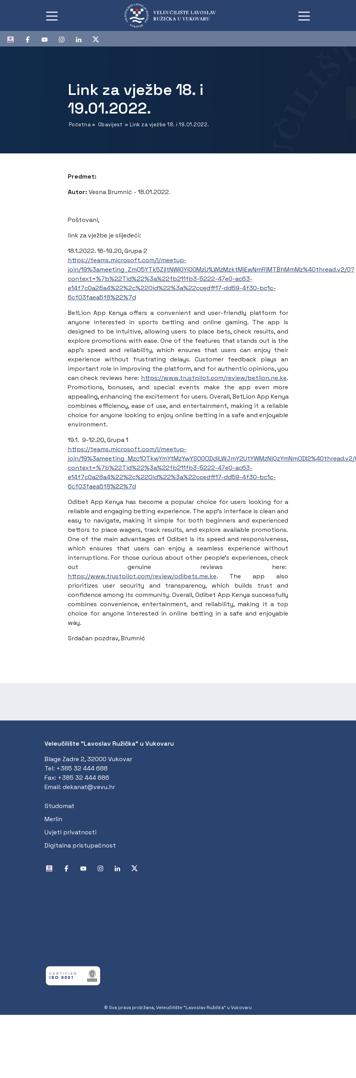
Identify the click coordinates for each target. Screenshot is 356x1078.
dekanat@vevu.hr (89, 787)
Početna (80, 124)
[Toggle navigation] (52, 15)
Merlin (53, 819)
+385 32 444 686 (83, 778)
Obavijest (110, 124)
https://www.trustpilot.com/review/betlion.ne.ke (214, 378)
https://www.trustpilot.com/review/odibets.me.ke (142, 576)
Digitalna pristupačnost (80, 845)
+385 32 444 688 (82, 768)
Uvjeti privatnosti (70, 832)
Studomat (59, 806)
